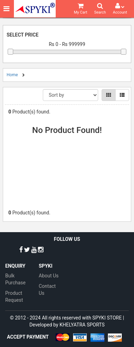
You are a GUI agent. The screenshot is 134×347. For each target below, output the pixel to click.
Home (12, 74)
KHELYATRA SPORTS (82, 325)
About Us (48, 275)
